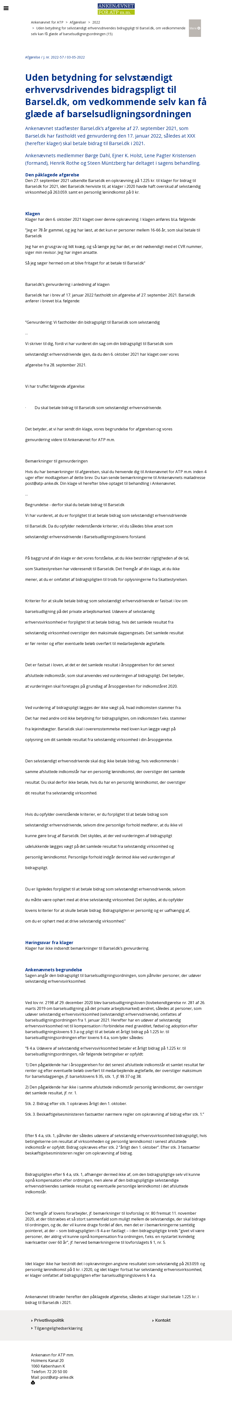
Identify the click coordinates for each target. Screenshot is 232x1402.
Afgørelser (78, 22)
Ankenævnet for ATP (47, 22)
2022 (96, 22)
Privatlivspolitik (49, 1320)
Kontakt (162, 1320)
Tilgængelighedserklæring (58, 1328)
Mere (195, 28)
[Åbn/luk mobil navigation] (6, 8)
